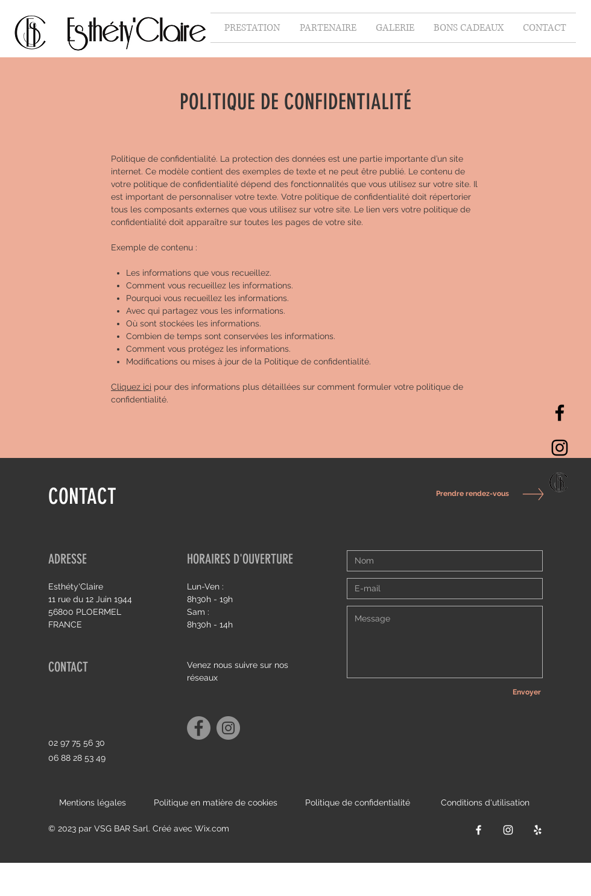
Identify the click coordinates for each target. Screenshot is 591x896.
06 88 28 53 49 (77, 758)
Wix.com (212, 828)
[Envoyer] (526, 692)
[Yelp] (537, 830)
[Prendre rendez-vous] (469, 493)
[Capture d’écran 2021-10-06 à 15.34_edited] (559, 483)
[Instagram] (559, 448)
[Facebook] (559, 413)
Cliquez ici (131, 387)
